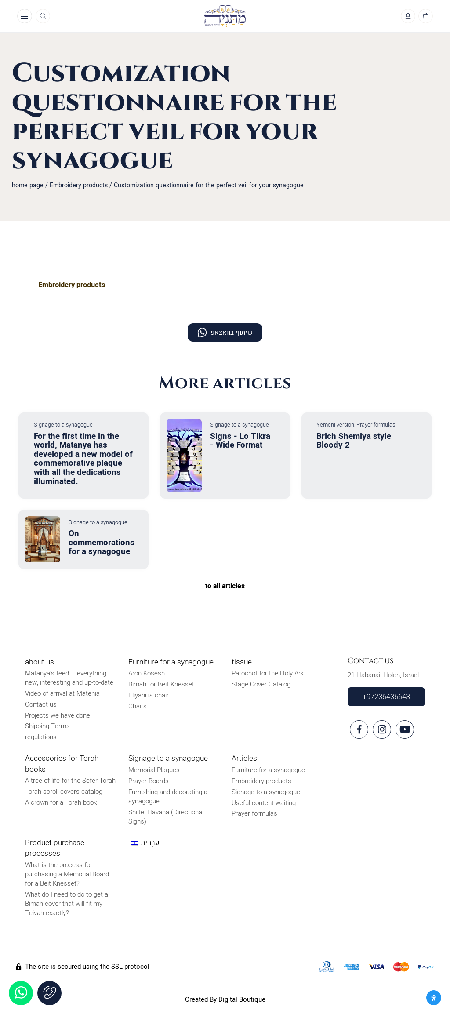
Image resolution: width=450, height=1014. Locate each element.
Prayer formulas (254, 814)
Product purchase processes (54, 848)
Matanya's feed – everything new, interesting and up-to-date (69, 678)
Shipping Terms (47, 726)
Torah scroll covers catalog (63, 792)
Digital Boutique (241, 999)
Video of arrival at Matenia (62, 694)
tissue (242, 662)
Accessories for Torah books (61, 764)
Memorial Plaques (154, 770)
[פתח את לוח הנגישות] (433, 997)
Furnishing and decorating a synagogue (167, 796)
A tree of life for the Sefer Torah (70, 781)
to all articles (225, 586)
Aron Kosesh (146, 673)
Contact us (41, 704)
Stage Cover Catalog (261, 684)
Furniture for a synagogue (171, 662)
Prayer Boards (148, 781)
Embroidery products (79, 185)
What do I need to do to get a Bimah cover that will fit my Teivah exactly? (66, 904)
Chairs (137, 706)
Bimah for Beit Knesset (161, 684)
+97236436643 (386, 697)
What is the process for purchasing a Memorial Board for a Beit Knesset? (67, 874)
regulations (41, 737)
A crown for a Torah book (61, 802)
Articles (244, 758)
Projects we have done (57, 715)
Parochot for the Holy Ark (268, 673)
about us (39, 662)
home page (28, 185)
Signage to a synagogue (168, 758)
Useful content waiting (264, 803)
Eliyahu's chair (148, 695)
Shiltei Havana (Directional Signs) (165, 816)
